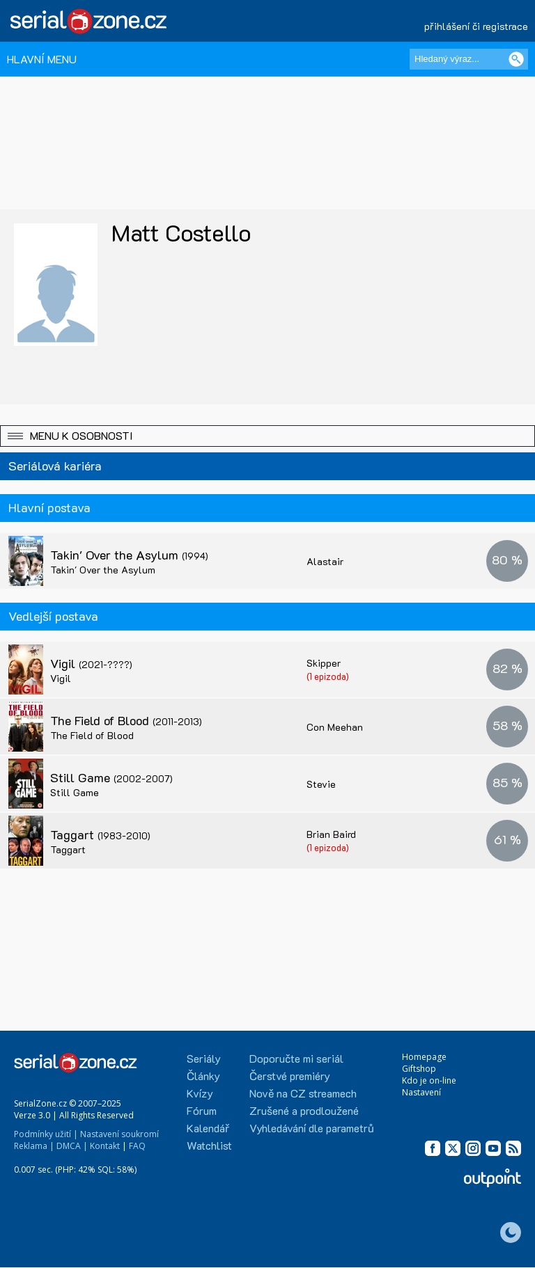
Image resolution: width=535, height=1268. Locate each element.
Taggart (100, 834)
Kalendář (208, 1127)
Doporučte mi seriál (296, 1058)
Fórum (202, 1110)
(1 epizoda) (328, 676)
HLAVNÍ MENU (42, 58)
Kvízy (200, 1093)
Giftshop (419, 1069)
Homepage (424, 1057)
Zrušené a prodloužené (304, 1110)
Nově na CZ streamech (303, 1093)
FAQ (137, 1146)
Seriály (204, 1058)
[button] (267, 436)
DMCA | (72, 1146)
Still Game (111, 777)
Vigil (91, 663)
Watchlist (209, 1145)
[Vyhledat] (516, 59)
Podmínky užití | (46, 1134)
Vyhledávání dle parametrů (311, 1127)
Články (203, 1075)
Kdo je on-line (429, 1080)
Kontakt (105, 1146)
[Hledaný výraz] (469, 59)
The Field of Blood (126, 720)
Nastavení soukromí (119, 1134)
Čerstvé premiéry (289, 1075)
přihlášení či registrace (476, 26)
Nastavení (421, 1092)
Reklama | (34, 1146)
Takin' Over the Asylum (129, 554)
